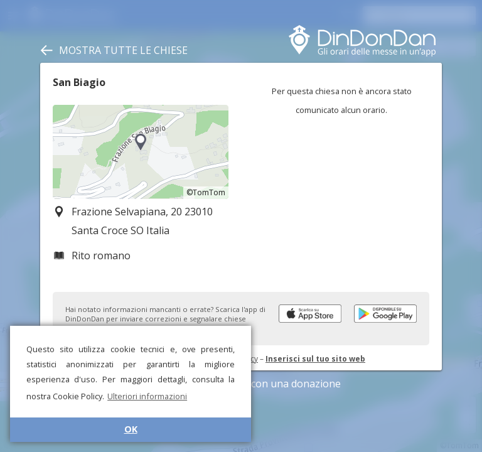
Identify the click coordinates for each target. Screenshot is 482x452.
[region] (140, 152)
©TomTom (205, 192)
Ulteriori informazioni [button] (147, 396)
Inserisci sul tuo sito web (315, 358)
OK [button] (130, 429)
